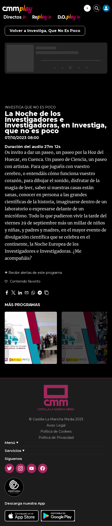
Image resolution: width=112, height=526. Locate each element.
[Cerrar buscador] (96, 8)
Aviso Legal (56, 425)
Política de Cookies (56, 431)
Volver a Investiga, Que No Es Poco (45, 30)
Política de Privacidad (56, 437)
